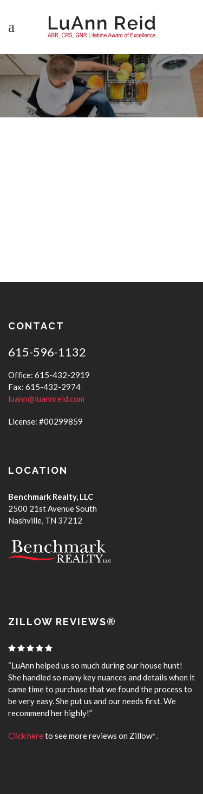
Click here (25, 735)
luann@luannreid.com (46, 398)
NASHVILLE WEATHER (102, 195)
